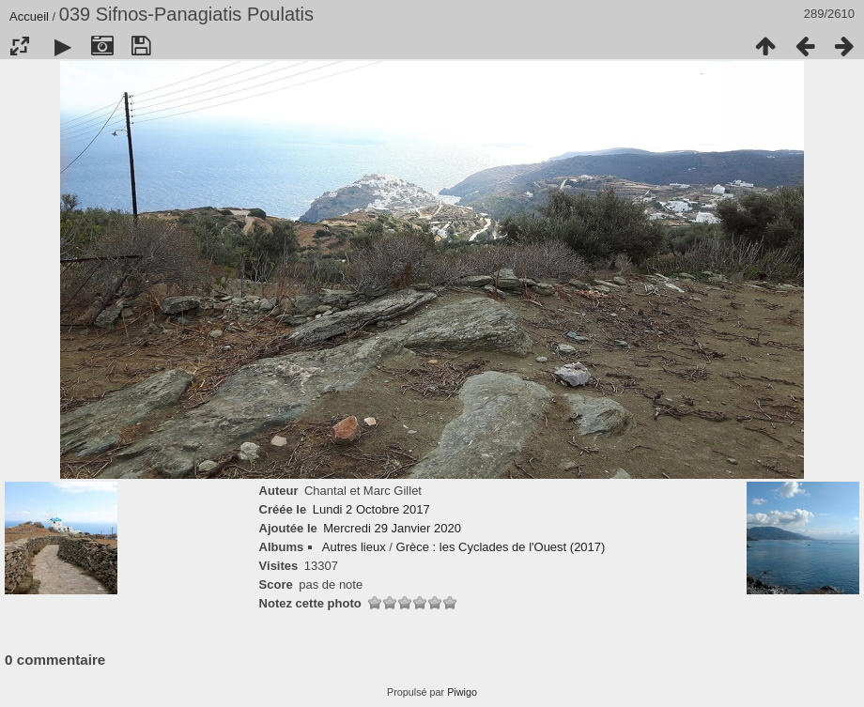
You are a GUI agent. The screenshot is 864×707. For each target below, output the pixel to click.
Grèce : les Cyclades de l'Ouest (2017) (501, 547)
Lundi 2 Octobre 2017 (371, 509)
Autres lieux (354, 547)
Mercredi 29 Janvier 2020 (392, 528)
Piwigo (462, 692)
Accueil (29, 16)
